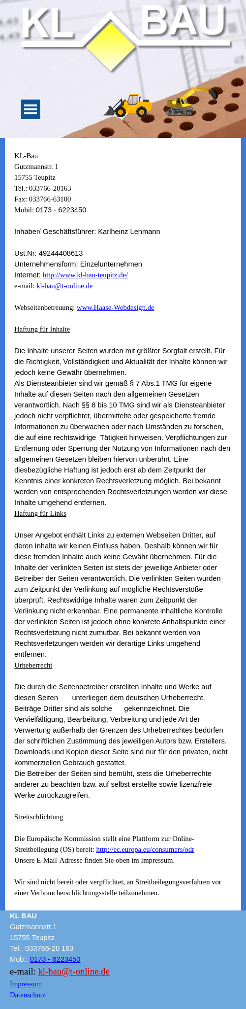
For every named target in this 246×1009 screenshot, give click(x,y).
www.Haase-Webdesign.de (115, 307)
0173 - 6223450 (55, 959)
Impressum (26, 984)
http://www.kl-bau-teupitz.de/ (85, 275)
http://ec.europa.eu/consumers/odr (145, 849)
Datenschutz (27, 995)
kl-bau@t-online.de (64, 286)
